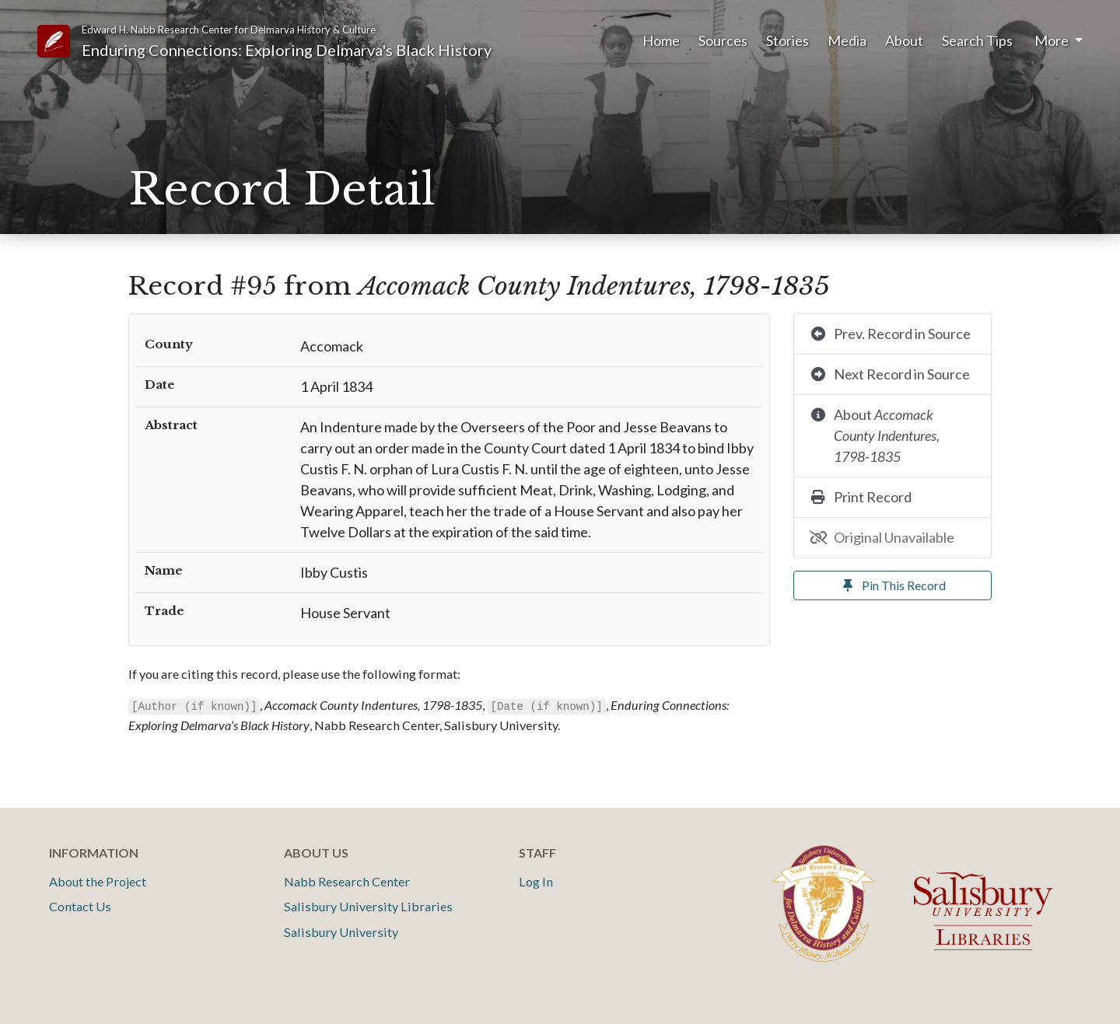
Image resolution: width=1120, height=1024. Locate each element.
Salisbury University (341, 931)
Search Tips (977, 40)
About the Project (97, 881)
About (904, 40)
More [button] (1052, 40)
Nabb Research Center (347, 881)
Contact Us (80, 906)
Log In (536, 881)
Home (661, 40)
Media (847, 40)
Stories (787, 40)
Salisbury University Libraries (368, 906)
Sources (722, 40)
